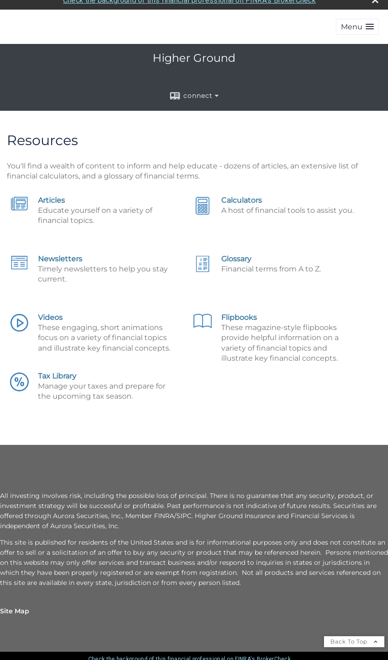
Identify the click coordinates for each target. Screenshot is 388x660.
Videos (50, 314)
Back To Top (354, 638)
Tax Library (57, 373)
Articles (51, 197)
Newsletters (60, 256)
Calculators (241, 197)
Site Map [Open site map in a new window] (14, 608)
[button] (357, 24)
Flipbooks (239, 314)
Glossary (236, 256)
